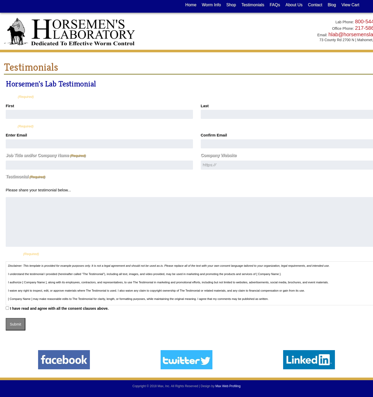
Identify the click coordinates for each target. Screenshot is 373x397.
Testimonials (252, 5)
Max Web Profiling (227, 386)
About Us (294, 5)
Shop (231, 5)
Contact (315, 5)
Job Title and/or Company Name (46, 155)
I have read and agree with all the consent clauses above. (59, 308)
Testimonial (25, 176)
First (10, 106)
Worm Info (211, 5)
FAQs (275, 5)
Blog (332, 5)
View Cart (350, 5)
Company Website (218, 155)
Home (190, 5)
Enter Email (16, 135)
